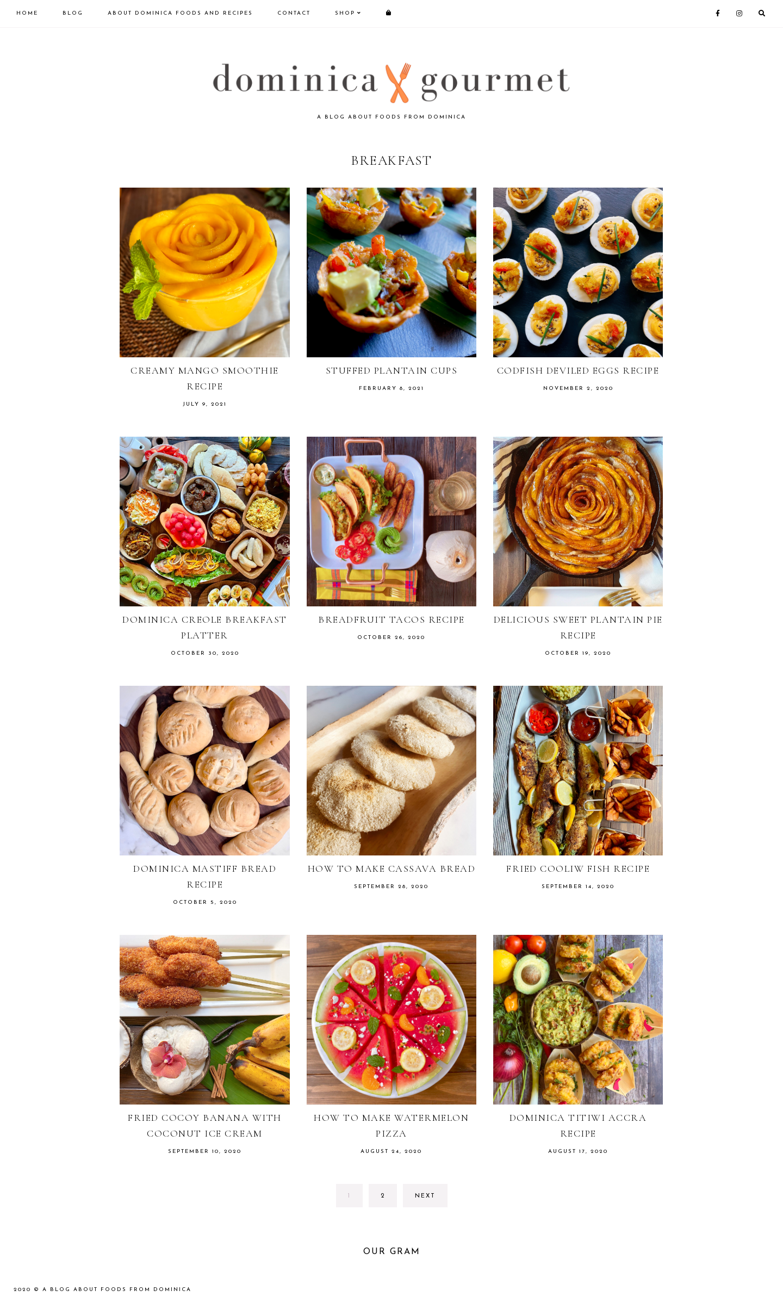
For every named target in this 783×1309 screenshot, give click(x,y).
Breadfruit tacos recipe (391, 619)
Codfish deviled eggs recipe (578, 370)
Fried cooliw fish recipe (578, 868)
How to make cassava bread (392, 868)
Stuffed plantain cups (392, 370)
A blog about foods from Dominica (116, 1290)
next (425, 1196)
